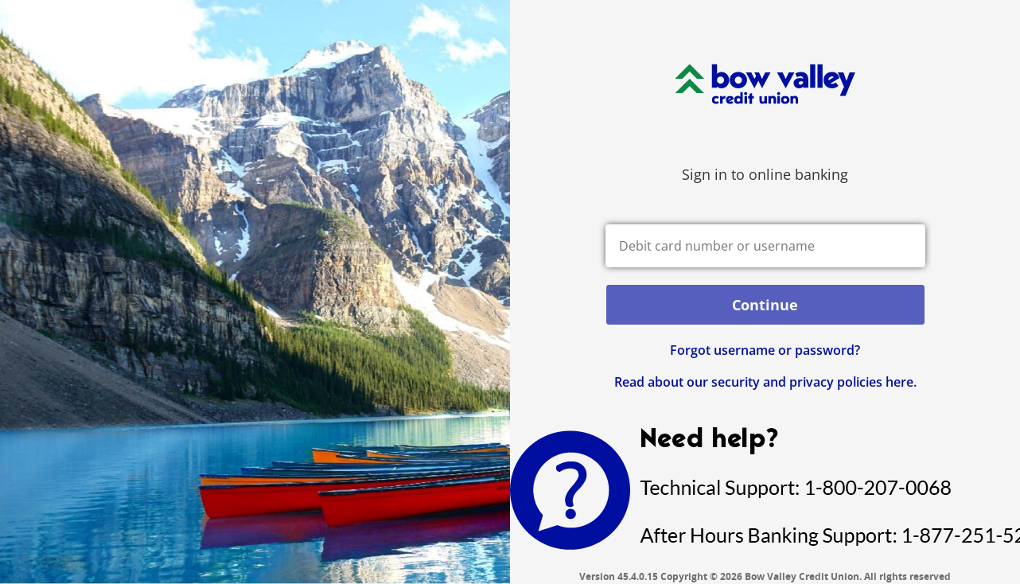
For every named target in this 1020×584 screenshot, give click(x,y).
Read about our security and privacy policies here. (765, 382)
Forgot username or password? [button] (765, 350)
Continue (765, 304)
